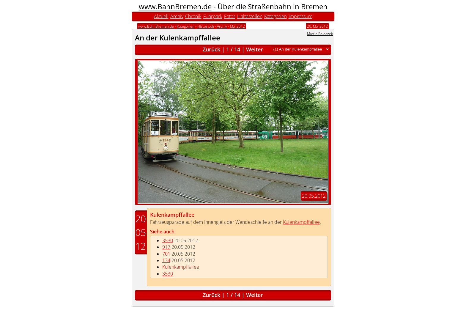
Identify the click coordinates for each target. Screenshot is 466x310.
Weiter (254, 49)
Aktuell (161, 16)
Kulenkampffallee (172, 214)
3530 (167, 240)
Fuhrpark (212, 16)
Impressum (300, 16)
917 (166, 247)
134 (166, 260)
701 (166, 254)
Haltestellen (249, 16)
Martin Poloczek (320, 33)
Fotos (229, 16)
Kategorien (275, 16)
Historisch (205, 26)
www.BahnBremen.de (175, 6)
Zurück (211, 49)
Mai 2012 (237, 26)
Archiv (176, 16)
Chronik (193, 16)
